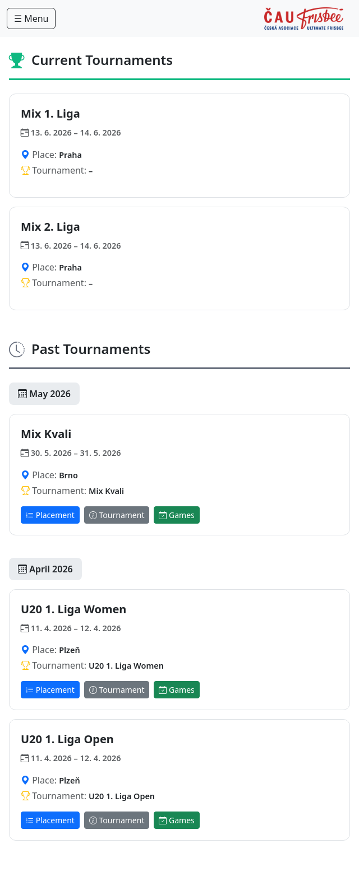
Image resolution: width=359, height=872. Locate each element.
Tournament (117, 515)
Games (176, 515)
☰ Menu (31, 18)
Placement (50, 515)
